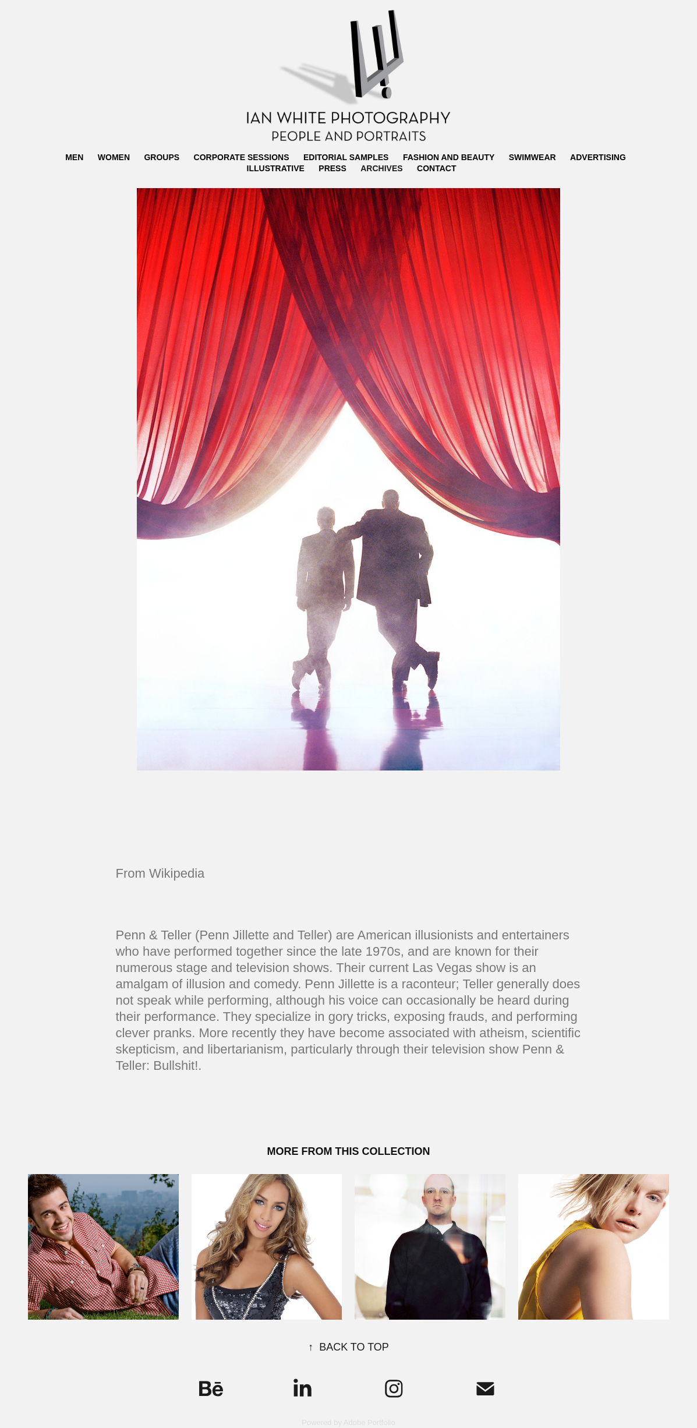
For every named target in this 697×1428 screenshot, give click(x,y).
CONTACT (436, 168)
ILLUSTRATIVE (276, 168)
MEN (74, 157)
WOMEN (114, 157)
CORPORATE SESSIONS (241, 157)
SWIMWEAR (532, 157)
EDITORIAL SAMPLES (346, 157)
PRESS (332, 168)
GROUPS (161, 157)
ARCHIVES (381, 168)
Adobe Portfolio (369, 1422)
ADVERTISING (598, 157)
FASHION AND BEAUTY (448, 157)
